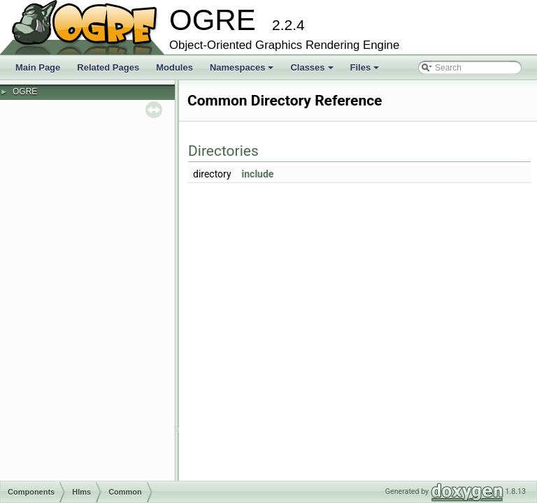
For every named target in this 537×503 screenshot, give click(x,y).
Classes (312, 71)
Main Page (37, 67)
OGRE (25, 91)
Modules (174, 67)
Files (366, 71)
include (258, 174)
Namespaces (243, 71)
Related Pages (108, 67)
